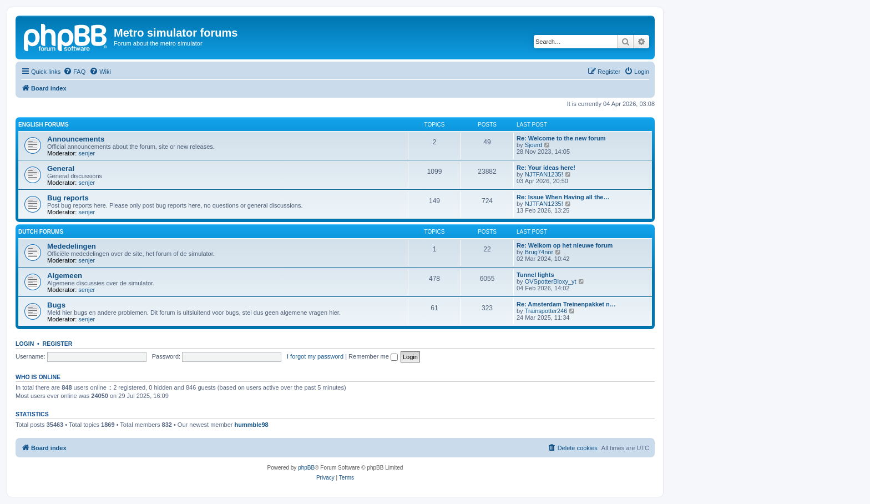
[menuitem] (74, 71)
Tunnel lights (535, 274)
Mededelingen (71, 246)
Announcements (75, 139)
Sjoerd (534, 145)
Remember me (373, 356)
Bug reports (68, 198)
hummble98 (252, 424)
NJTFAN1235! (544, 174)
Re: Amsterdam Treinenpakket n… (566, 304)
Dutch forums (40, 232)
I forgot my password (315, 356)
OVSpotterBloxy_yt (550, 281)
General (60, 168)
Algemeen (64, 275)
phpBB (306, 468)
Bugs (56, 305)
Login (25, 343)
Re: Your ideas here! (546, 167)
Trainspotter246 (546, 311)
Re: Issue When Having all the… (563, 197)
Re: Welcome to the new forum (561, 138)
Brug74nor (539, 252)
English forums (43, 125)
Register (58, 343)
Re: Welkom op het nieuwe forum (565, 245)
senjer (86, 153)
